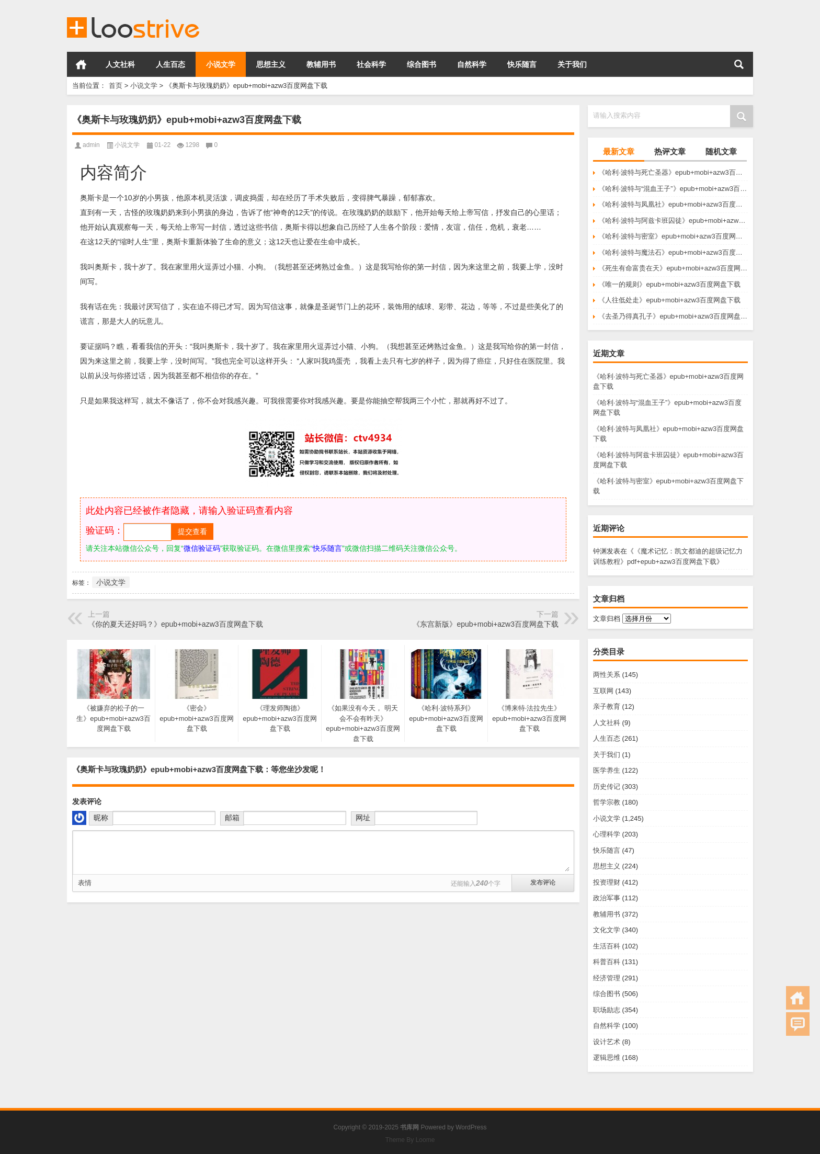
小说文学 (220, 64)
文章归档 (606, 619)
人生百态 (170, 64)
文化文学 (606, 930)
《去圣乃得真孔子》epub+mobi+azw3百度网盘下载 (673, 316)
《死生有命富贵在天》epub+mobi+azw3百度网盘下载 (673, 268)
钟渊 (600, 551)
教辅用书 (321, 64)
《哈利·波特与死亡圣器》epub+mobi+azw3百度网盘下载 (673, 172)
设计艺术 (606, 1042)
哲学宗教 (606, 802)
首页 (81, 64)
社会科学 (371, 64)
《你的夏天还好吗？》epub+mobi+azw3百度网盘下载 (175, 624)
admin (91, 145)
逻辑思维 (606, 1057)
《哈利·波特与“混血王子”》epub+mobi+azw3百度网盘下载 (673, 189)
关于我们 (572, 64)
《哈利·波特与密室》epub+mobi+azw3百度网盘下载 (673, 236)
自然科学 (471, 64)
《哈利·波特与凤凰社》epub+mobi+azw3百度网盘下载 (673, 204)
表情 (85, 883)
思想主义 (271, 64)
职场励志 (606, 1010)
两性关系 (606, 674)
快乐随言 (522, 64)
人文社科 (120, 64)
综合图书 (421, 64)
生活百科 (606, 946)
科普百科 (606, 962)
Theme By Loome (410, 1140)
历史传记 (606, 786)
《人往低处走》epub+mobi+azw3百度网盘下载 (669, 300)
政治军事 (606, 898)
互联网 (603, 691)
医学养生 (606, 770)
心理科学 (606, 834)
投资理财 (606, 882)
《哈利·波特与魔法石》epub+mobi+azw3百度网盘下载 (673, 252)
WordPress (470, 1127)
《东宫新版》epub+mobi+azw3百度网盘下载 (486, 624)
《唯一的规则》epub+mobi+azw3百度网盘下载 (669, 284)
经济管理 (606, 978)
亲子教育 (606, 706)
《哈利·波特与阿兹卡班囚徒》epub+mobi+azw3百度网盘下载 (673, 220)
